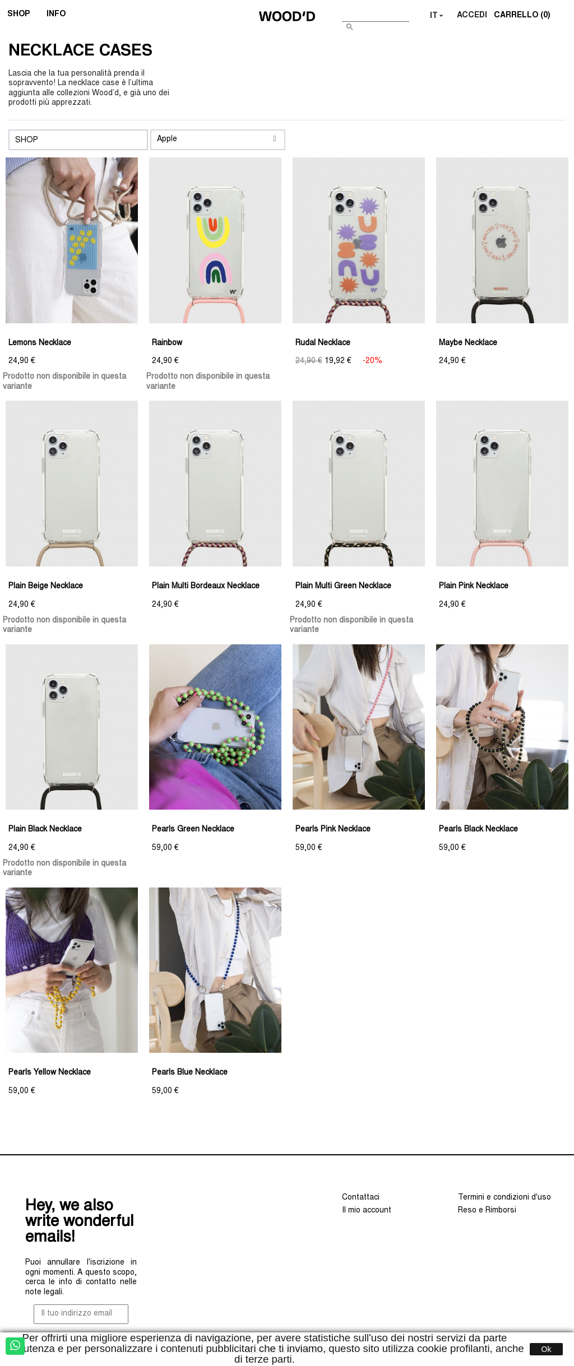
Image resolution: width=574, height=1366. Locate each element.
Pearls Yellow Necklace (49, 1073)
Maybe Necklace (468, 343)
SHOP (22, 15)
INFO (60, 15)
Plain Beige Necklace (45, 587)
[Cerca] (375, 14)
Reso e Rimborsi (487, 1211)
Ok (546, 1349)
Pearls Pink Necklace (333, 830)
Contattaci (360, 1198)
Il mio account (366, 1211)
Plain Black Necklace (45, 830)
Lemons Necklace (39, 343)
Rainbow (167, 343)
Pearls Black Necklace (478, 830)
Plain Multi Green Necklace (343, 587)
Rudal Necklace (322, 343)
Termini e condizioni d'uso (504, 1198)
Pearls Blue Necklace (190, 1073)
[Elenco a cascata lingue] (438, 16)
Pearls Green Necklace (193, 830)
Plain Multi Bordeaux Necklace (206, 587)
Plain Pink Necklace (473, 587)
